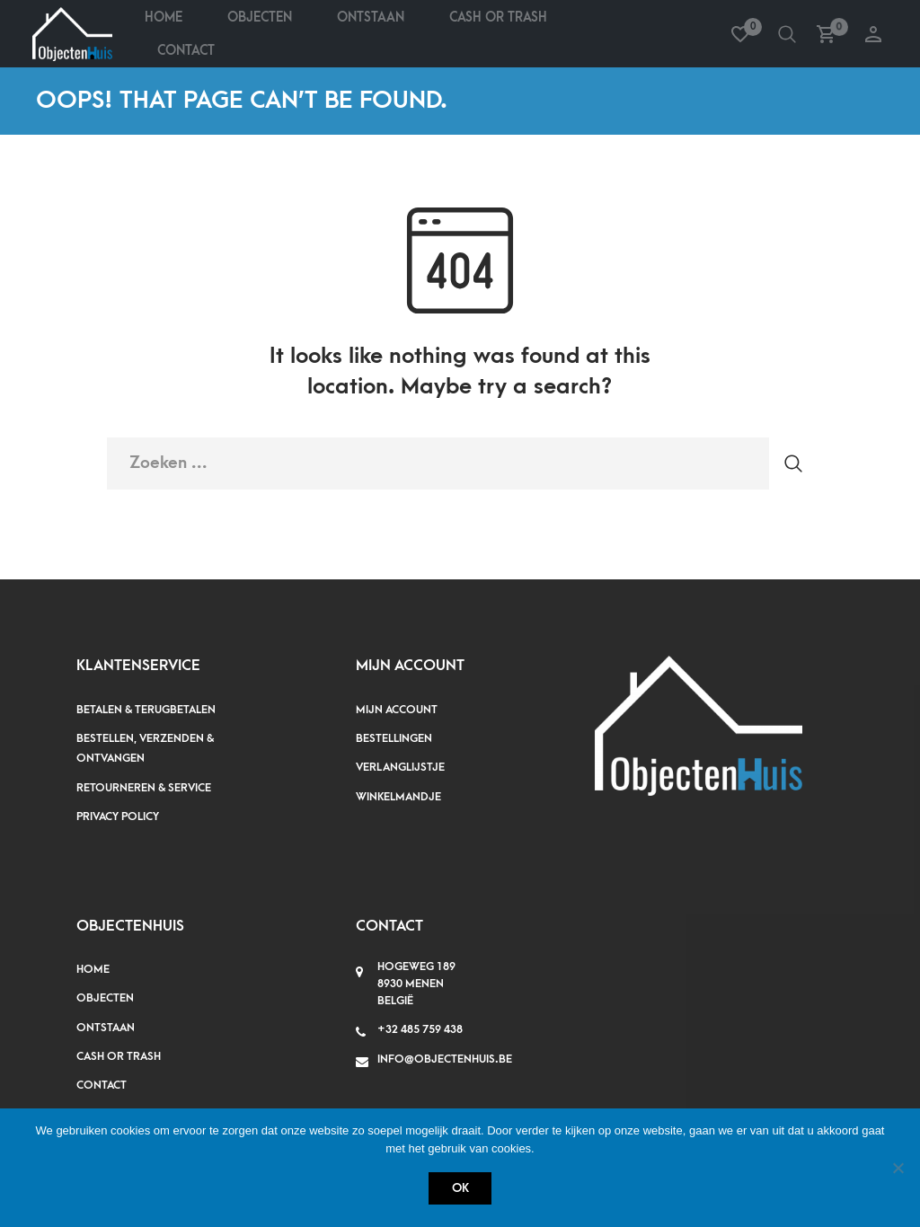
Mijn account (397, 709)
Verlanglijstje (400, 767)
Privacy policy (117, 816)
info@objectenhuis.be (444, 1059)
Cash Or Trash (498, 17)
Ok (460, 1188)
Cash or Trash (118, 1056)
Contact (186, 50)
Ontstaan (370, 17)
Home (163, 17)
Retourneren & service (143, 787)
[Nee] (898, 1168)
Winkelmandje (398, 796)
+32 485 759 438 (420, 1029)
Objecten (259, 17)
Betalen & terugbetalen (146, 709)
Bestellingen (394, 738)
